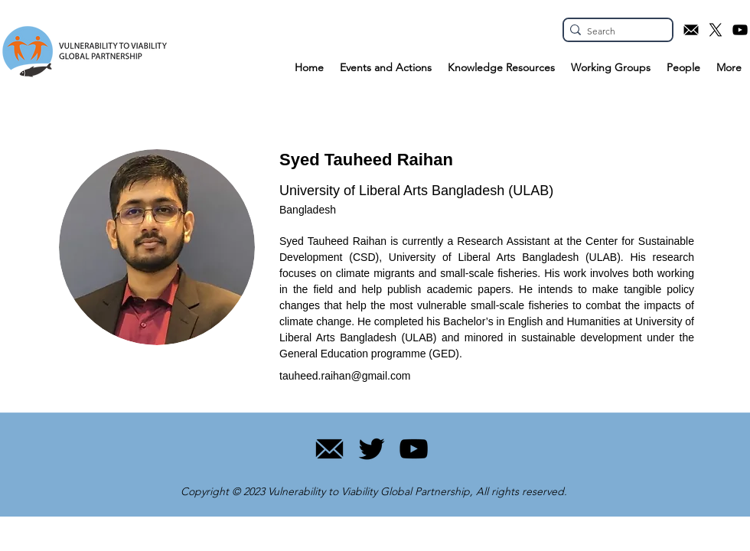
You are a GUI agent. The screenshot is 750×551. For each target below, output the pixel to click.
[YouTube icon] (740, 30)
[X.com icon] (715, 30)
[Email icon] (691, 30)
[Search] (613, 31)
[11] (329, 449)
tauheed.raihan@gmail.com (344, 376)
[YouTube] (413, 449)
